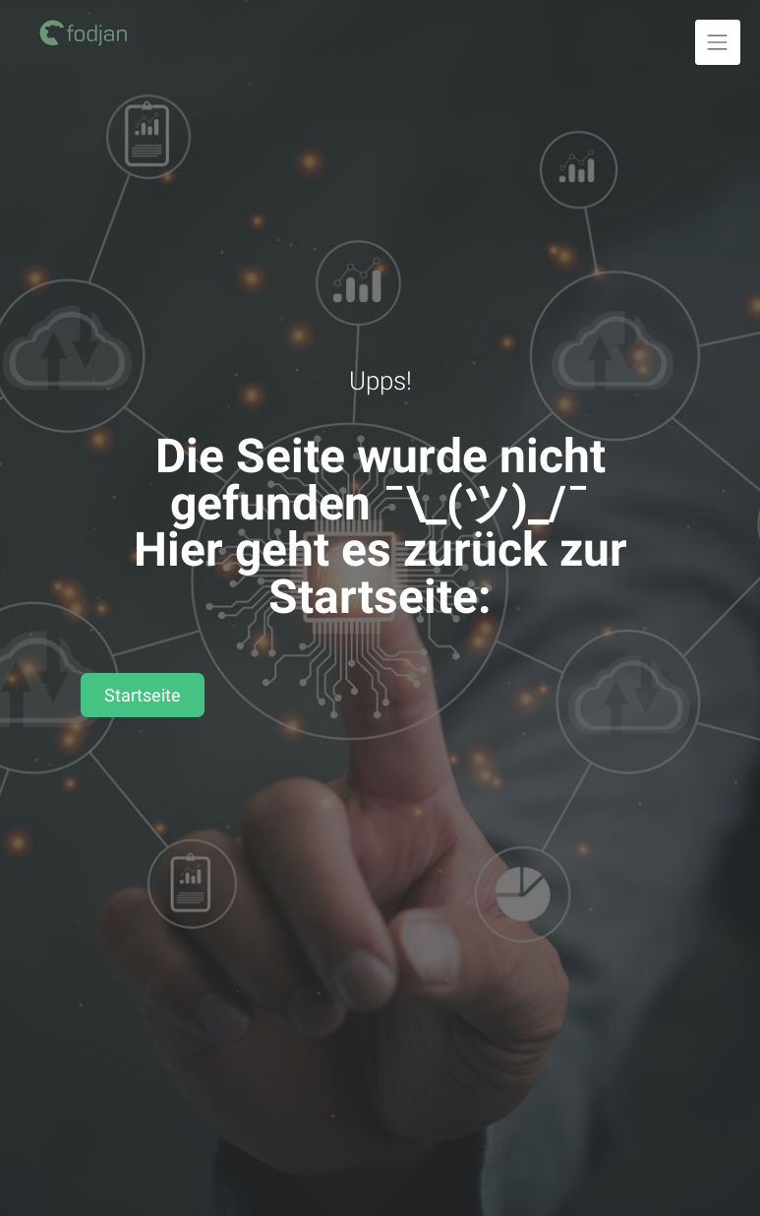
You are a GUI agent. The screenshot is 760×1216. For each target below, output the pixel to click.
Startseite (142, 695)
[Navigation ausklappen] (717, 42)
